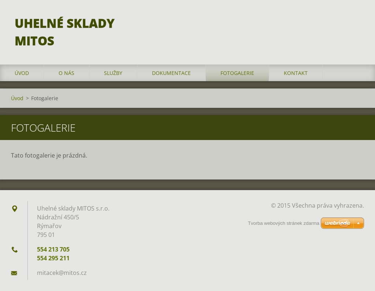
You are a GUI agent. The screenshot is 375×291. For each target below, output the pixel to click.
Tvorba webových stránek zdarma (283, 223)
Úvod (22, 72)
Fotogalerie (237, 72)
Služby (113, 72)
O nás (66, 72)
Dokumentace (171, 72)
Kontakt (296, 72)
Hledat (356, 21)
